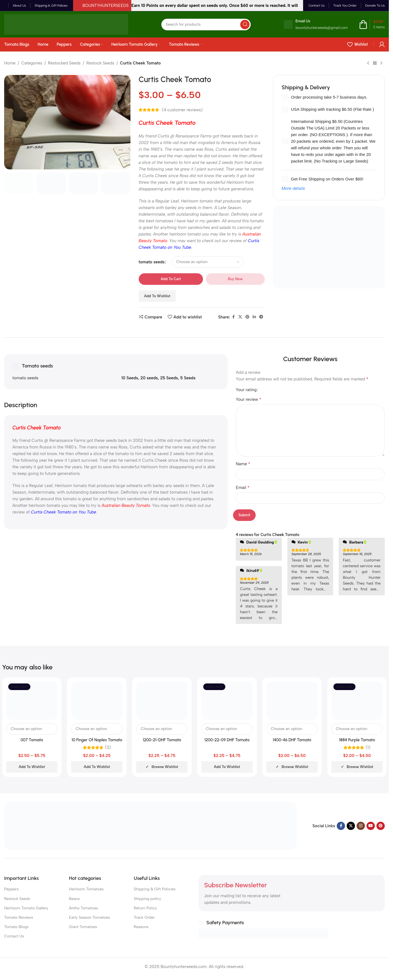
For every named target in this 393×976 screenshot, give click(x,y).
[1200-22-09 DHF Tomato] (227, 701)
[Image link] (150, 825)
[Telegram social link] (261, 317)
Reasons (141, 926)
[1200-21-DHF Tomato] (162, 701)
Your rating (246, 390)
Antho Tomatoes (83, 908)
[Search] (206, 24)
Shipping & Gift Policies (154, 889)
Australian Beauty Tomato (125, 505)
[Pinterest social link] (247, 317)
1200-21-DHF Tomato (162, 739)
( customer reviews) (182, 109)
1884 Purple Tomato (357, 739)
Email (243, 487)
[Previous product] (368, 63)
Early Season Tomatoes (89, 917)
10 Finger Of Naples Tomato (96, 739)
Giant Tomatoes (83, 926)
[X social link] (240, 317)
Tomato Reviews (18, 917)
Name (243, 463)
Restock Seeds (100, 63)
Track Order (144, 917)
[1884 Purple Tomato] (357, 701)
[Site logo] (66, 23)
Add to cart (171, 279)
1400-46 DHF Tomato (292, 739)
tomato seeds (152, 261)
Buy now (235, 279)
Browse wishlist (164, 767)
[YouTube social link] (371, 826)
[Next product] (381, 63)
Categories (31, 63)
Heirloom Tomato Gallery (26, 908)
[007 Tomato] (32, 701)
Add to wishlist (157, 296)
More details (293, 188)
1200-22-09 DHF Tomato (227, 739)
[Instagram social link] (361, 826)
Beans (74, 898)
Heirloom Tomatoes (86, 889)
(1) (368, 747)
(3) (108, 747)
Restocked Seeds (64, 63)
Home (9, 63)
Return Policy (145, 908)
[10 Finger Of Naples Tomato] (96, 701)
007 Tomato (32, 739)
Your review (248, 399)
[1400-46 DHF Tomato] (292, 701)
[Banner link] (329, 247)
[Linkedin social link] (254, 317)
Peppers (11, 889)
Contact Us (14, 936)
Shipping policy (147, 898)
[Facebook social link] (233, 317)
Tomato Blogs (16, 926)
